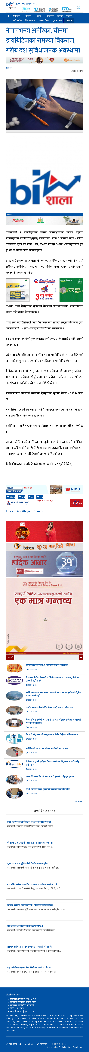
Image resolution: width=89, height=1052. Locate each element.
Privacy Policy (28, 1044)
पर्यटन (69, 16)
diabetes (11, 497)
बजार (39, 16)
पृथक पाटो (57, 21)
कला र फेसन (44, 21)
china (40, 497)
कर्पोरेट (60, 16)
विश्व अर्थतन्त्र (30, 21)
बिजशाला (9, 214)
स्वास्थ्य (9, 68)
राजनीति (50, 16)
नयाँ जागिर (17, 21)
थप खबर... (79, 801)
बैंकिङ (28, 16)
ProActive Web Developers (71, 1047)
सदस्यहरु (43, 1044)
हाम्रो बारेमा (13, 1044)
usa (31, 497)
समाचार (16, 16)
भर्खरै (68, 21)
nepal (22, 497)
